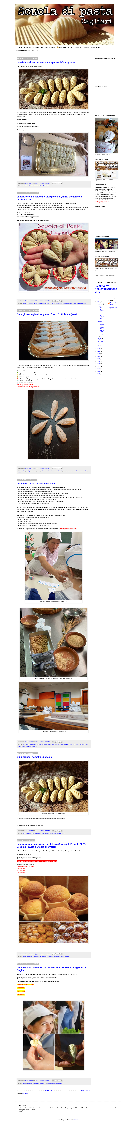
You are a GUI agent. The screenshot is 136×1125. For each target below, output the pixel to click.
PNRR (81, 744)
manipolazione (55, 744)
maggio (100, 341)
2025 (98, 302)
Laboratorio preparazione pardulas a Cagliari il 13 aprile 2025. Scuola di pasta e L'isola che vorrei (51, 845)
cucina (38, 471)
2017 (98, 366)
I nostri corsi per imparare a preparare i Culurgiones (46, 62)
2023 (98, 351)
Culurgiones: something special (35, 757)
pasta (40, 185)
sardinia (84, 303)
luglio (100, 339)
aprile (100, 345)
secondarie (28, 746)
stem (37, 746)
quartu (67, 303)
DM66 (34, 744)
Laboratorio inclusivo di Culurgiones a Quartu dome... (101, 326)
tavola (19, 472)
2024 (98, 348)
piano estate (76, 744)
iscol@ (49, 744)
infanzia (39, 744)
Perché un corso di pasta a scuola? (36, 483)
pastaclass (62, 303)
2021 (98, 356)
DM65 (31, 744)
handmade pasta (33, 185)
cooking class (29, 471)
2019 (98, 361)
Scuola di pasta (113, 303)
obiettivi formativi (64, 744)
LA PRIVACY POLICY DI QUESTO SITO (106, 289)
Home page (48, 1090)
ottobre (100, 304)
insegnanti (44, 744)
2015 (98, 371)
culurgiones (26, 185)
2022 (98, 353)
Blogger (76, 1120)
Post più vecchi (85, 1090)
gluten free (50, 471)
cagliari (24, 303)
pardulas (47, 956)
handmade (32, 833)
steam (33, 746)
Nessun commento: (45, 183)
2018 (98, 363)
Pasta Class (76, 471)
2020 (98, 359)
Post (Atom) (25, 1093)
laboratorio (52, 303)
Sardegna (79, 303)
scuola (19, 746)
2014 (98, 374)
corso (31, 303)
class (28, 303)
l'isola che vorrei (40, 956)
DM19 (27, 744)
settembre (101, 335)
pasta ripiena (43, 1083)
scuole (23, 746)
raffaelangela (45, 185)
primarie (86, 744)
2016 (98, 368)
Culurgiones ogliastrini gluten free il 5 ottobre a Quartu (47, 314)
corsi (24, 744)
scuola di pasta (60, 833)
